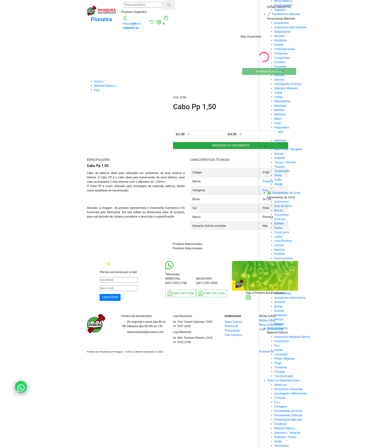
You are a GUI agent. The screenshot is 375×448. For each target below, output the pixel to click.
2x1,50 (180, 134)
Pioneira (268, 181)
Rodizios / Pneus (285, 437)
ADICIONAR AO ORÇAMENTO (231, 145)
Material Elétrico (284, 428)
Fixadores (280, 424)
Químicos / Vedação (287, 432)
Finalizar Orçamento (269, 71)
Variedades (281, 445)
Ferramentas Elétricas (288, 415)
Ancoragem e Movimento (290, 393)
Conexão (280, 398)
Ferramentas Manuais (288, 419)
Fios (265, 190)
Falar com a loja (181, 293)
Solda (277, 441)
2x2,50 (232, 134)
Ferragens (280, 406)
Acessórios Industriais (288, 389)
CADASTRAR (110, 297)
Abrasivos (280, 384)
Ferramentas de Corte (288, 411)
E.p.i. (277, 402)
